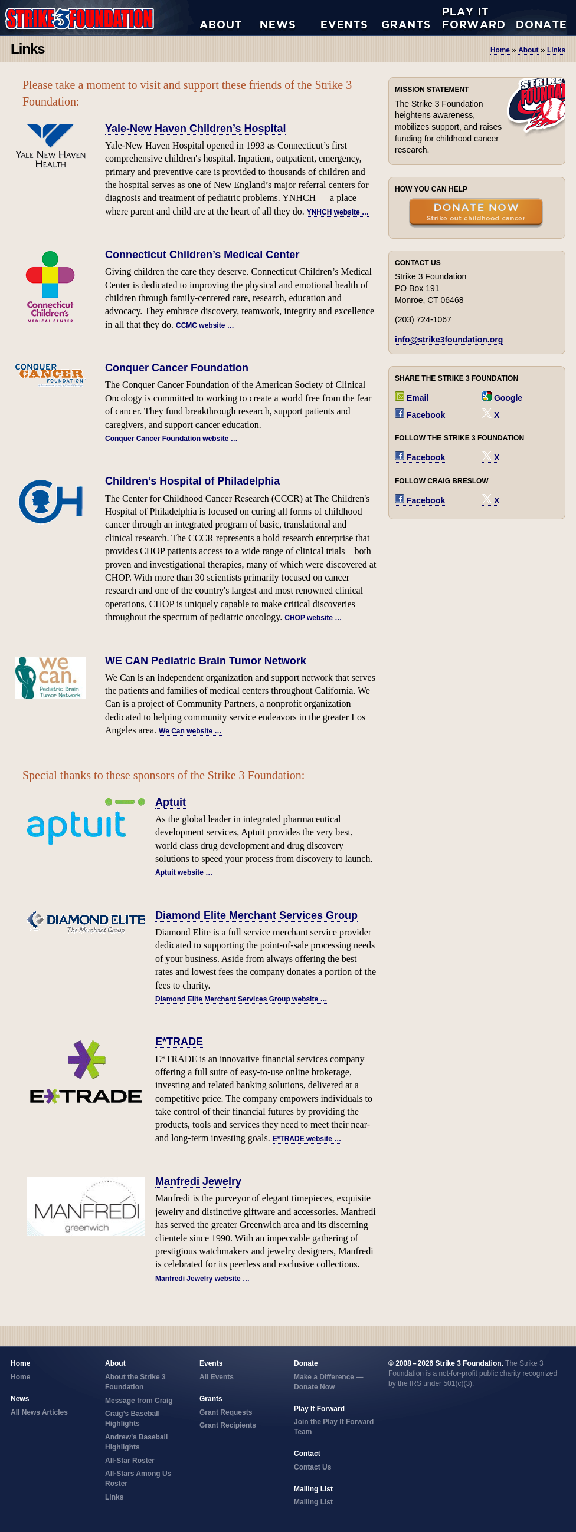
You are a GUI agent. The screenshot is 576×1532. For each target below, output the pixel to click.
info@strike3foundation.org (449, 339)
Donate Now (535, 17)
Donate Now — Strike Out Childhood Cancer (476, 214)
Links (114, 1497)
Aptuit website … (183, 872)
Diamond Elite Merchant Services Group (256, 915)
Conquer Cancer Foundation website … (171, 438)
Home (500, 50)
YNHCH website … (338, 212)
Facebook (420, 415)
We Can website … (190, 731)
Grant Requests (412, 17)
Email (411, 398)
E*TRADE (179, 1041)
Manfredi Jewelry (198, 1181)
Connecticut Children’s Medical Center (202, 255)
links (556, 50)
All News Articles (290, 17)
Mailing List (313, 1502)
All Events (351, 17)
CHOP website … (313, 618)
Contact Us (312, 1467)
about (528, 50)
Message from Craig (139, 1400)
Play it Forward (473, 17)
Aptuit (170, 802)
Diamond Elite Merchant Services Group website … (241, 999)
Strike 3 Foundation (99, 17)
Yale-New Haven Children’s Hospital (195, 128)
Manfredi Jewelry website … (202, 1278)
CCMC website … (205, 325)
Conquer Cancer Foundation (176, 368)
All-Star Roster (130, 1461)
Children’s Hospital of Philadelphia (192, 481)
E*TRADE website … (307, 1139)
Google (502, 398)
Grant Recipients (227, 1425)
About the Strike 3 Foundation (229, 17)
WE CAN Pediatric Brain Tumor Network (205, 661)
